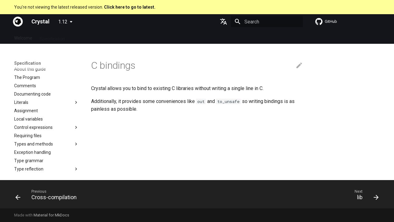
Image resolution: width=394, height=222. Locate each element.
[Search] (267, 21)
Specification (52, 36)
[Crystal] (18, 22)
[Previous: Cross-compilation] (48, 196)
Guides (79, 36)
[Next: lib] (365, 196)
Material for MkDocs (51, 215)
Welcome (23, 36)
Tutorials (101, 36)
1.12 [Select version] (62, 22)
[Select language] (223, 21)
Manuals (125, 36)
